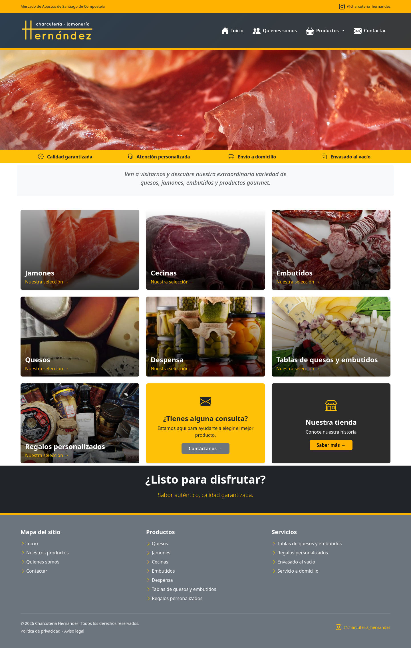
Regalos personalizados (174, 598)
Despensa (159, 580)
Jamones (158, 553)
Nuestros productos (45, 553)
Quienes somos (40, 562)
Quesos (157, 543)
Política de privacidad (41, 631)
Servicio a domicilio (295, 571)
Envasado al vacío (293, 562)
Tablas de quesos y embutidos (181, 589)
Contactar (34, 571)
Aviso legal (74, 631)
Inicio (29, 543)
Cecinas (157, 562)
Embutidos (160, 571)
